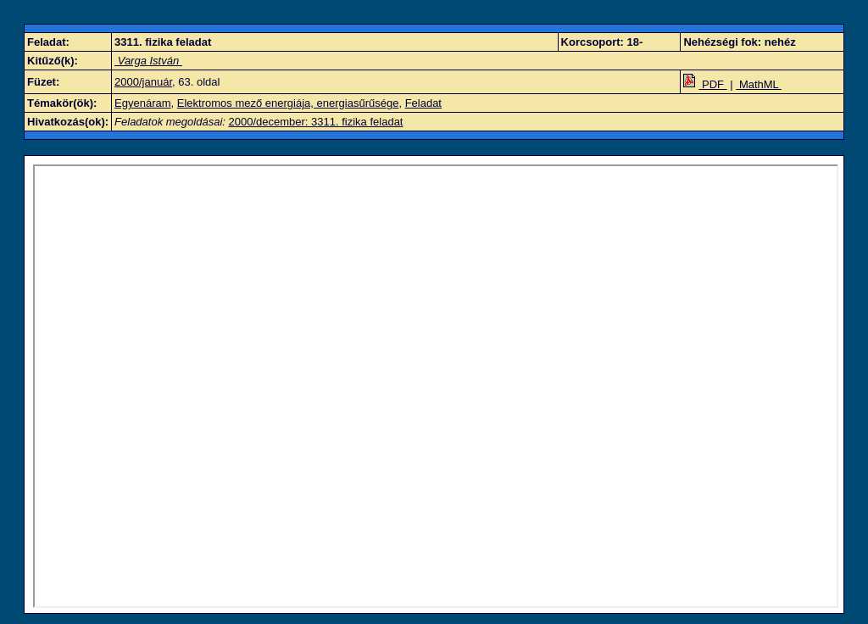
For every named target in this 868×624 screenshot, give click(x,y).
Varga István (148, 60)
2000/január (143, 81)
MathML (759, 84)
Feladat (423, 103)
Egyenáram (142, 103)
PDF (704, 84)
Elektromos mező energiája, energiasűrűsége (288, 103)
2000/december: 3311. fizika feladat (316, 121)
